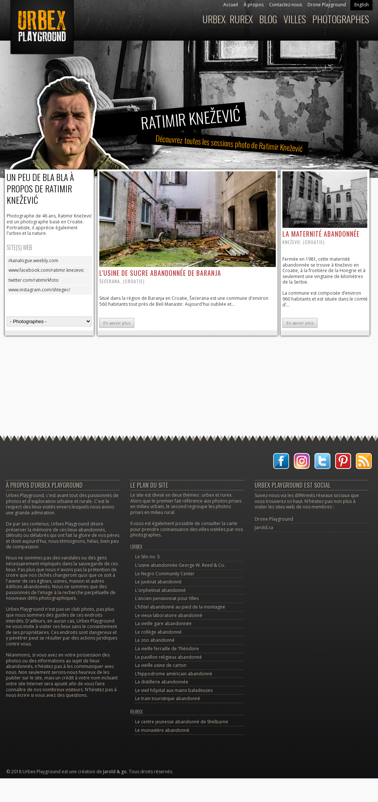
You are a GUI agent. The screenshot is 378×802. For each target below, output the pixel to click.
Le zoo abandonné (155, 640)
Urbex (214, 19)
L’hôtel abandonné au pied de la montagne (180, 607)
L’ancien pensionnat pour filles (167, 598)
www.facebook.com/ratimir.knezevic (46, 270)
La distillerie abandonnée (161, 682)
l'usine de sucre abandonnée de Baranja (160, 273)
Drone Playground (326, 4)
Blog (268, 19)
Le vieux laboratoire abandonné (168, 615)
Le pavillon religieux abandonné (168, 657)
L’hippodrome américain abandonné (173, 674)
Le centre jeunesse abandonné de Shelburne (181, 722)
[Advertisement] (189, 366)
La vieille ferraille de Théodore (167, 648)
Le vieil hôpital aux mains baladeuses (174, 690)
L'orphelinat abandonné (160, 590)
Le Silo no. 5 (147, 556)
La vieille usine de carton (160, 665)
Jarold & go (115, 771)
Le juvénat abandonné (158, 582)
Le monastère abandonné (162, 730)
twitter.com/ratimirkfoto (33, 280)
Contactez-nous (285, 4)
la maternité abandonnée (321, 234)
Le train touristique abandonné (167, 698)
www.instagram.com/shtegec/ (39, 290)
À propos (254, 4)
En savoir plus (116, 323)
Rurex (241, 19)
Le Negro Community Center (165, 573)
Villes (295, 19)
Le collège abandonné (158, 632)
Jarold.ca (264, 527)
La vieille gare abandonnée (163, 623)
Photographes (340, 19)
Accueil (230, 4)
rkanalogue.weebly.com (33, 260)
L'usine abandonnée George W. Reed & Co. (180, 565)
